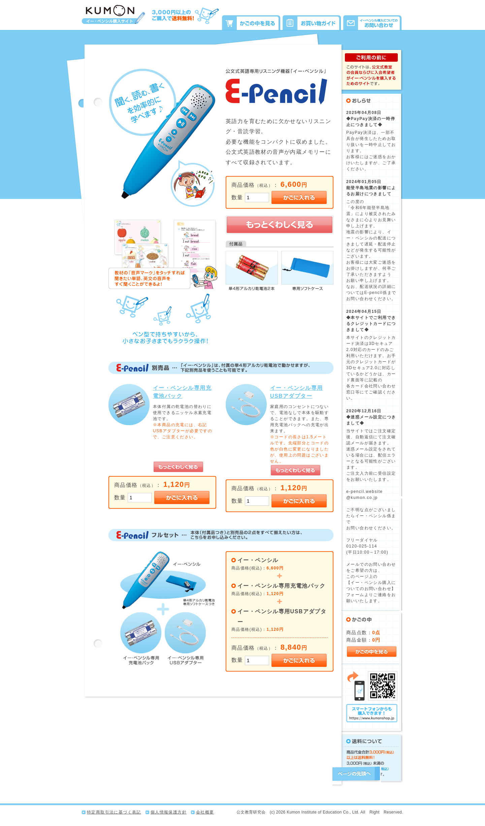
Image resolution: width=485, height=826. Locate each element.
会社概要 (205, 812)
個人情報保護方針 (169, 812)
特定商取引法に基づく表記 (114, 812)
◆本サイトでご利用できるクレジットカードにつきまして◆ (371, 323)
